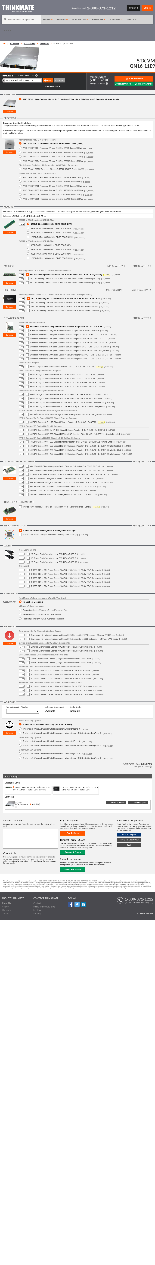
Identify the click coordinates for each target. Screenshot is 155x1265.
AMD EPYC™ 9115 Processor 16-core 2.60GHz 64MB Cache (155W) (52, 182)
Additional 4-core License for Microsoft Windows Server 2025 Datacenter (61, 690)
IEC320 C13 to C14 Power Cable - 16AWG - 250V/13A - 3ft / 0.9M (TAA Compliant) (66, 578)
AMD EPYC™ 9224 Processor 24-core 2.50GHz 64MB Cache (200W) (52, 148)
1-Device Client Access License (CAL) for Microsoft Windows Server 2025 (62, 647)
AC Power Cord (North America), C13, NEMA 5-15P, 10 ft (55, 562)
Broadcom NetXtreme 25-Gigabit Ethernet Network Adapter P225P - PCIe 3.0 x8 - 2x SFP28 (68, 343)
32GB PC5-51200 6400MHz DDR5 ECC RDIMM (51, 245)
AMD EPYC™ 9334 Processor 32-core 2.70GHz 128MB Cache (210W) (53, 157)
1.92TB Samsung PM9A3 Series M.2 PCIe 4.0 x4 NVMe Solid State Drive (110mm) (65, 279)
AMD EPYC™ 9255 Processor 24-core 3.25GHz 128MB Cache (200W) (53, 190)
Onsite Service (75, 707)
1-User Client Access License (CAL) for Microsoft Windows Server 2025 (61, 659)
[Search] (21, 19)
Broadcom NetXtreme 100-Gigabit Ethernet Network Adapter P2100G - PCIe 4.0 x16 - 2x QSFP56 (71, 355)
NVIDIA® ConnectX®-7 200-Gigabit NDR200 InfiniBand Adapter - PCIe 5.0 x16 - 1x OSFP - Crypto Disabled (75, 446)
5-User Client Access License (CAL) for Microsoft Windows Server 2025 (61, 663)
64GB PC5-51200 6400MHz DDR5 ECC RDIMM (51, 250)
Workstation (80, 20)
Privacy (5, 906)
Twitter (77, 904)
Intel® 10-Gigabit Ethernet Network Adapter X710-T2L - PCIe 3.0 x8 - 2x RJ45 (62, 374)
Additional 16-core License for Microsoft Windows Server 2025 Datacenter (62, 694)
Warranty (6, 910)
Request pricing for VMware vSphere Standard (42, 614)
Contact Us (38, 903)
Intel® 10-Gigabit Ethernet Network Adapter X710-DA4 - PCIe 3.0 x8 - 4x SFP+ (63, 387)
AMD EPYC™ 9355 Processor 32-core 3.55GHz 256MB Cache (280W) (53, 199)
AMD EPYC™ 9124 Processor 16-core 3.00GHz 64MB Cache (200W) (53, 144)
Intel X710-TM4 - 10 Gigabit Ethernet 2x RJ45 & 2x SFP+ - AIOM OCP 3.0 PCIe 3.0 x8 (66, 482)
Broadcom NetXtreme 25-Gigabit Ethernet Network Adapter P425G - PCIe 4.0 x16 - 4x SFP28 (69, 347)
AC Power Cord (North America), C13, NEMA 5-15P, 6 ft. (54, 558)
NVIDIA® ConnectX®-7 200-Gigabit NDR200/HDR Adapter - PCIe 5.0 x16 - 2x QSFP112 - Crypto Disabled (75, 434)
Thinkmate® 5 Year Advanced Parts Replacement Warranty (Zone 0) (51, 754)
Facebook (70, 904)
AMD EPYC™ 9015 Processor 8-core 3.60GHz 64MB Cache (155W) (52, 177)
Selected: (7, 216)
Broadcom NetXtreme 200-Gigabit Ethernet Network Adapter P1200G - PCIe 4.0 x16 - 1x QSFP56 (71, 359)
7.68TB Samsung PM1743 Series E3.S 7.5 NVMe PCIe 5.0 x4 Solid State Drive (64, 307)
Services (132, 20)
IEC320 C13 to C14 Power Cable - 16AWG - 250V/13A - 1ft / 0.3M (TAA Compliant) (66, 570)
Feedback (38, 910)
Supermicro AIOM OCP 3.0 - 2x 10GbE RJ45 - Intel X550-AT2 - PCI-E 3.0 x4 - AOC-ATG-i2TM (69, 474)
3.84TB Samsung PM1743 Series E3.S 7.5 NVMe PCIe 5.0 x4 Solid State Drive (64, 303)
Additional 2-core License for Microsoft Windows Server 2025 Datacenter (61, 686)
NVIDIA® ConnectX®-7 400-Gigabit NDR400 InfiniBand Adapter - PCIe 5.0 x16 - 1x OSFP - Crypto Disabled (75, 450)
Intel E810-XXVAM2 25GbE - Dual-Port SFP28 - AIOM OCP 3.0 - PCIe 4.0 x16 (63, 486)
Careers (5, 913)
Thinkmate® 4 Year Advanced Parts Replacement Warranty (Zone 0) (51, 741)
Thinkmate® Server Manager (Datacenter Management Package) (50, 535)
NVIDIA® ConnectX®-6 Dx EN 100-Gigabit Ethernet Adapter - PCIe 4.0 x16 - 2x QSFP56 (67, 430)
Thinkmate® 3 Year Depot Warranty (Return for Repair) (47, 724)
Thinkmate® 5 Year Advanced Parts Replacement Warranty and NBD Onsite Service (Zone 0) (62, 758)
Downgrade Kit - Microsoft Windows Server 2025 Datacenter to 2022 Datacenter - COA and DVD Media (74, 639)
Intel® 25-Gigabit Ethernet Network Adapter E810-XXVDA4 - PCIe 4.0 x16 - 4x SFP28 (66, 398)
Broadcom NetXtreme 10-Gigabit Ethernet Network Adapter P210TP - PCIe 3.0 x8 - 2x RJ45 (68, 335)
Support (9, 31)
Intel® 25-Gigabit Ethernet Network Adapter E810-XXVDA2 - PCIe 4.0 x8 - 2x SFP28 (65, 394)
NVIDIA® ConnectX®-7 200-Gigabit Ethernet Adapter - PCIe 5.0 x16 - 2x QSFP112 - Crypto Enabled (72, 442)
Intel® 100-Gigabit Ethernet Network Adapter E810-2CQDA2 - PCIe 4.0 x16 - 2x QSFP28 (67, 406)
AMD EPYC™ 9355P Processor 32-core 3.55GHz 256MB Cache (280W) (53, 169)
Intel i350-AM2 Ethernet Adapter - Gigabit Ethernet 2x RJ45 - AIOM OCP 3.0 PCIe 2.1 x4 (67, 466)
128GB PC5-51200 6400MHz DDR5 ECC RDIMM (52, 258)
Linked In (83, 904)
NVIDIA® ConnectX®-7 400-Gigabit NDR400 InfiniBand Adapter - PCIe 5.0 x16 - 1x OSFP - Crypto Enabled (75, 454)
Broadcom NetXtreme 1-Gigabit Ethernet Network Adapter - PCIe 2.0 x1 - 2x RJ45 (66, 327)
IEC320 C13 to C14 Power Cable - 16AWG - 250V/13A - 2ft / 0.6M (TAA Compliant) (66, 574)
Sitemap (37, 913)
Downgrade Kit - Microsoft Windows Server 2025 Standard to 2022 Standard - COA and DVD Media (73, 635)
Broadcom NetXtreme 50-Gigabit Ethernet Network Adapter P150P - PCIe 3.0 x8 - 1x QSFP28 (69, 351)
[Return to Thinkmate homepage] (18, 9)
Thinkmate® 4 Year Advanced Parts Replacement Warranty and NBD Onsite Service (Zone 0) (62, 746)
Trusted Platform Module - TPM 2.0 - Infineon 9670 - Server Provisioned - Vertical (57, 507)
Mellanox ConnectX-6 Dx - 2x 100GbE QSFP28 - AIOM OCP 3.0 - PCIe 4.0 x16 (63, 494)
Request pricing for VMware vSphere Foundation (43, 619)
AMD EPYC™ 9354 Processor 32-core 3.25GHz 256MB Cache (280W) (53, 161)
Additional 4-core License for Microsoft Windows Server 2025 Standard (60, 674)
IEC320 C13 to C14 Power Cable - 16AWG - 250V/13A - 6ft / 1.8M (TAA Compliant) (66, 586)
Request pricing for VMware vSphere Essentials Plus (45, 610)
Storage (62, 20)
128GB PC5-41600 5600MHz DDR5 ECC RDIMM (52, 237)
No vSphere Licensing (33, 602)
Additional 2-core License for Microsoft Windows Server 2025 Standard (60, 670)
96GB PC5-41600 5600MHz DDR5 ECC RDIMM (51, 233)
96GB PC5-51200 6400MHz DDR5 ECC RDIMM (51, 254)
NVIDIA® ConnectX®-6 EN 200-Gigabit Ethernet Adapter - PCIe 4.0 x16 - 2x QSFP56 (66, 414)
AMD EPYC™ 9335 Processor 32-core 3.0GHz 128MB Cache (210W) (52, 195)
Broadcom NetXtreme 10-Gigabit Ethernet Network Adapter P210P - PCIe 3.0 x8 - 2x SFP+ (68, 339)
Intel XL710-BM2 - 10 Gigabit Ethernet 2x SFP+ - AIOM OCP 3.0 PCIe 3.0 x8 (62, 478)
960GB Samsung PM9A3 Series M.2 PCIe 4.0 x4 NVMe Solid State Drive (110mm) (66, 274)
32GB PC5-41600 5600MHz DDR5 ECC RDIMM (51, 224)
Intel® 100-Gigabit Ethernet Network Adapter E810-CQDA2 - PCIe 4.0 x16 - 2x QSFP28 (67, 403)
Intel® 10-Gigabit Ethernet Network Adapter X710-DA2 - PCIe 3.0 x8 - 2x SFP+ (63, 383)
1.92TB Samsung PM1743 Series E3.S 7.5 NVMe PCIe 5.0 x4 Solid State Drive (65, 298)
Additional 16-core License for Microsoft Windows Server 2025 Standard (61, 679)
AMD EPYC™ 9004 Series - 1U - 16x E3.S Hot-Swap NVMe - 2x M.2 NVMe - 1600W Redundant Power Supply (71, 99)
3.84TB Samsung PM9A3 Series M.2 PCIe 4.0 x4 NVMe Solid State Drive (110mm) (65, 283)
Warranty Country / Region (17, 707)
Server (48, 20)
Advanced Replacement (54, 707)
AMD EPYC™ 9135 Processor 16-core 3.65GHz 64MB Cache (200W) (52, 186)
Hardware (98, 20)
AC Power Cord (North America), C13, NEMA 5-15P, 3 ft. (54, 554)
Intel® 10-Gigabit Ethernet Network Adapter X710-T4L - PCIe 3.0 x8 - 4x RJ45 (62, 379)
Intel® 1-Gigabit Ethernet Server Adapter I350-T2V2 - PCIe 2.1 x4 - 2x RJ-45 (62, 367)
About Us (6, 903)
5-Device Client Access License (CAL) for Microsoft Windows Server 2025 (62, 651)
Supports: (24, 804)
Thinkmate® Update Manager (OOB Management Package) (49, 530)
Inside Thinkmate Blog (44, 906)
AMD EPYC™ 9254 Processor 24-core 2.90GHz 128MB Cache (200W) (53, 152)
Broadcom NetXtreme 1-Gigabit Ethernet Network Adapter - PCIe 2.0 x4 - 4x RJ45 (64, 330)
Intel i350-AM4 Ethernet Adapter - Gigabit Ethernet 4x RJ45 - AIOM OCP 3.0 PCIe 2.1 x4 (67, 470)
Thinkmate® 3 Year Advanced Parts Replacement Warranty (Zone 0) (51, 729)
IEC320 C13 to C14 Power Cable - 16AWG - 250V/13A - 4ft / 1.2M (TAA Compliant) (66, 582)
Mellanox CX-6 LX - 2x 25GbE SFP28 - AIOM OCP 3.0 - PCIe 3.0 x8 (58, 490)
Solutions (116, 20)
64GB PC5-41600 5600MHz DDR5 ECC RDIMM (51, 228)
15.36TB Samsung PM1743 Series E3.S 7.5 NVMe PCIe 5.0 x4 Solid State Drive (65, 311)
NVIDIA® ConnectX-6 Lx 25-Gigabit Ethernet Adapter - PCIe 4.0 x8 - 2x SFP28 (63, 422)
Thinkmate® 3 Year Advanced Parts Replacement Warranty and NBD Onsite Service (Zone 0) (62, 733)
